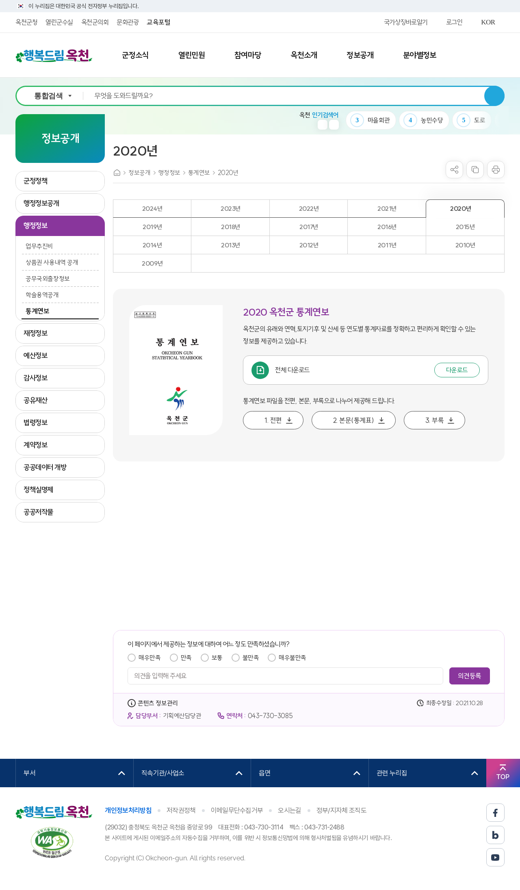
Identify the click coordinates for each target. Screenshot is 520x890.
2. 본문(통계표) (353, 420)
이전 (322, 125)
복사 (475, 169)
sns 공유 (454, 169)
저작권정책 (181, 810)
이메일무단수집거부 (237, 810)
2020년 (228, 173)
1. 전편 (273, 420)
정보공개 (139, 173)
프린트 (496, 169)
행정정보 (169, 173)
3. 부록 (434, 420)
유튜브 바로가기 (495, 857)
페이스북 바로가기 (495, 812)
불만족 (251, 658)
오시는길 (289, 810)
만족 (186, 658)
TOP (502, 777)
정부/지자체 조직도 (341, 810)
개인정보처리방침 (128, 810)
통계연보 (199, 173)
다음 (334, 125)
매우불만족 (292, 658)
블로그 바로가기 (495, 835)
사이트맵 (485, 56)
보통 (217, 658)
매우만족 (149, 658)
